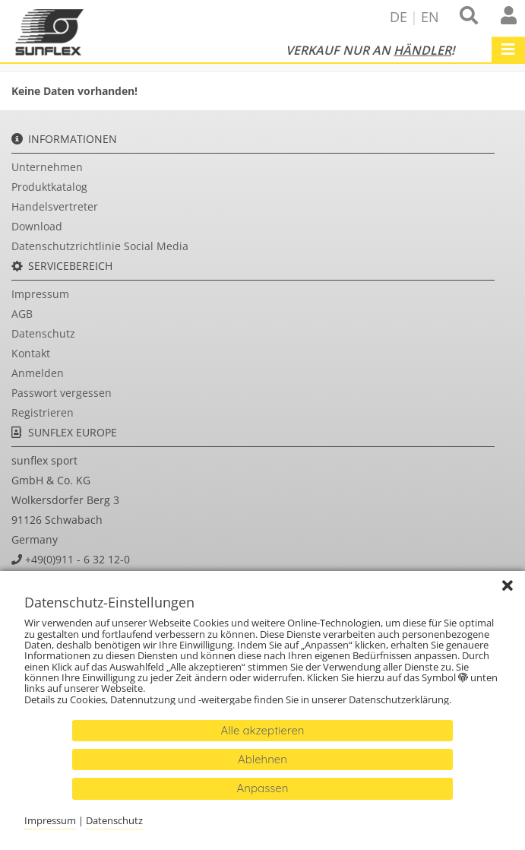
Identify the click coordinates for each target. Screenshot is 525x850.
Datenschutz (43, 333)
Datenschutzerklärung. (401, 699)
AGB (22, 313)
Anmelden (37, 373)
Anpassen (263, 788)
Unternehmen (47, 167)
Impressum (40, 294)
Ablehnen (262, 759)
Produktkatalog (49, 186)
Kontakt (30, 353)
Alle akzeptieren (262, 730)
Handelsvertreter (54, 206)
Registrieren (42, 412)
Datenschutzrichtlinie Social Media (99, 246)
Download (36, 226)
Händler (422, 50)
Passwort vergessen (61, 392)
